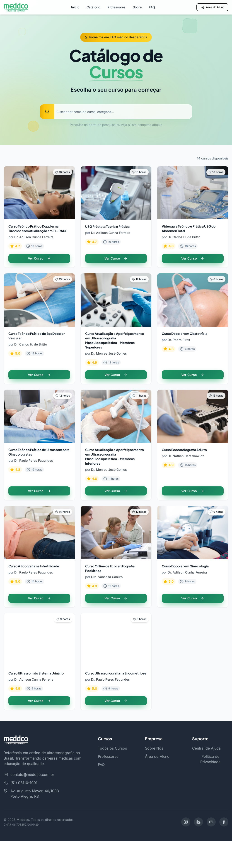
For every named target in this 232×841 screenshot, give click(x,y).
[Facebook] (223, 821)
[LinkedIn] (198, 821)
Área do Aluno (212, 7)
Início (75, 7)
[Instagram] (185, 821)
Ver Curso (39, 258)
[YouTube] (211, 821)
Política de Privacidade (210, 759)
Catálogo (93, 7)
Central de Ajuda (206, 748)
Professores (116, 7)
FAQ (152, 7)
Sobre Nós (154, 748)
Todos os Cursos (112, 748)
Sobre (137, 7)
